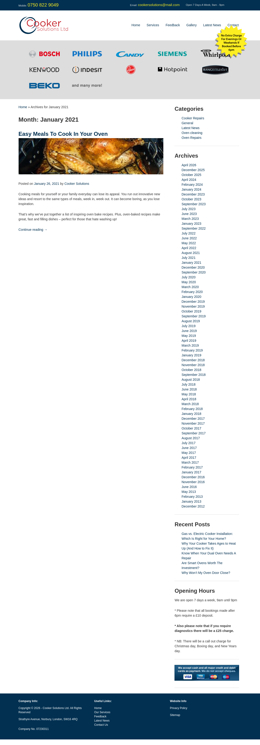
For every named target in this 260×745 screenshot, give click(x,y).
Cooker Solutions (76, 183)
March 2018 (190, 404)
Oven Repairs (191, 138)
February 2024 (192, 184)
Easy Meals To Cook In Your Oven (63, 134)
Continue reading (33, 229)
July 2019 (188, 326)
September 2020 (193, 272)
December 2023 (193, 194)
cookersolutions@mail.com (159, 5)
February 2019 (192, 350)
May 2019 (188, 336)
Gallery (191, 25)
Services (153, 25)
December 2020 (193, 267)
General (187, 123)
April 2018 (188, 399)
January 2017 (191, 472)
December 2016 (193, 477)
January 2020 (191, 297)
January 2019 (191, 355)
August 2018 (190, 379)
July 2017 (188, 443)
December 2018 (193, 360)
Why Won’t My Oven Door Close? (205, 573)
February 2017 (192, 467)
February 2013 (192, 496)
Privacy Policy (178, 708)
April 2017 (188, 457)
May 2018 (188, 394)
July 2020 (188, 277)
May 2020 (188, 282)
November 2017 (193, 423)
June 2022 (189, 238)
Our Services (102, 712)
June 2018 (189, 389)
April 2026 (188, 165)
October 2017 (191, 428)
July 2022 (188, 233)
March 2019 (190, 345)
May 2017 (188, 453)
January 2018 (191, 414)
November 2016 (193, 482)
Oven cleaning (191, 133)
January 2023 (191, 223)
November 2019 (193, 306)
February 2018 (192, 409)
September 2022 (193, 228)
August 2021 (190, 253)
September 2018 (193, 375)
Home (136, 25)
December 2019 (193, 301)
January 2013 (191, 501)
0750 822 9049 (43, 4)
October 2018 (191, 370)
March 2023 (190, 219)
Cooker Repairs (192, 118)
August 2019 (190, 321)
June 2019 (189, 331)
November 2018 (193, 365)
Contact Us (101, 724)
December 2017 (193, 418)
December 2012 (193, 506)
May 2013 (188, 492)
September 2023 (193, 204)
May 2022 (188, 243)
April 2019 (188, 340)
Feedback (173, 25)
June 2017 (189, 448)
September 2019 (193, 316)
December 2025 (193, 170)
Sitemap (175, 715)
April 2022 (188, 248)
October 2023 (191, 199)
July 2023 (188, 209)
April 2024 (188, 180)
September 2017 (193, 433)
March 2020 (190, 287)
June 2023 (189, 214)
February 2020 (192, 292)
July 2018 (188, 384)
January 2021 (191, 262)
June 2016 (189, 487)
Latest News (212, 25)
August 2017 (190, 438)
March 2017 (190, 462)
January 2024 (191, 189)
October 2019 (191, 311)
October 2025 (191, 175)
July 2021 (188, 258)
